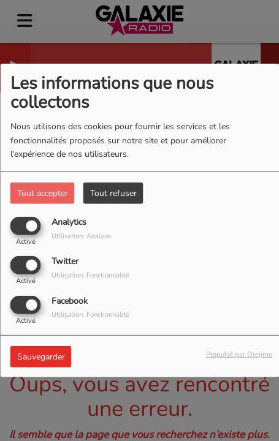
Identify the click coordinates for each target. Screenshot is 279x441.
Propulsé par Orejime (239, 353)
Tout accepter (42, 193)
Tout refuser (113, 193)
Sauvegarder (41, 356)
